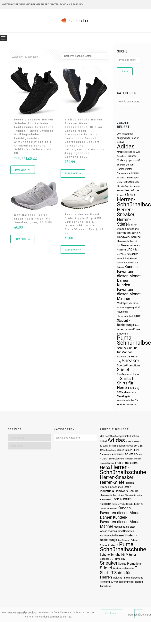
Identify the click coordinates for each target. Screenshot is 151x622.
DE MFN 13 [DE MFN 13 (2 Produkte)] (119, 454)
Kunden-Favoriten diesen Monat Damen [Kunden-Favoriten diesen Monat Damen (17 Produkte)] (129, 273)
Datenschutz (17, 437)
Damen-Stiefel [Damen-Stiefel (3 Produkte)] (124, 169)
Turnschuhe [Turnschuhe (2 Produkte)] (130, 404)
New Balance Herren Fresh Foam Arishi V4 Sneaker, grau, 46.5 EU (33, 218)
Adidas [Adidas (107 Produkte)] (126, 146)
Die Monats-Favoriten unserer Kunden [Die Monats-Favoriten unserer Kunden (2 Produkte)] (129, 186)
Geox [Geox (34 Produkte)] (130, 194)
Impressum (16, 445)
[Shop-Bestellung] (84, 56)
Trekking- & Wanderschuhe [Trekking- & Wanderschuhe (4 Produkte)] (128, 577)
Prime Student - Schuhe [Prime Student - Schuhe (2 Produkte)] (127, 540)
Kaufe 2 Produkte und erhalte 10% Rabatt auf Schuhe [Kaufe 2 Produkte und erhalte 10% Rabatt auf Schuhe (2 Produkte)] (127, 263)
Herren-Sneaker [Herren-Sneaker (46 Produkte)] (126, 212)
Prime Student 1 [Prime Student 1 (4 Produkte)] (109, 545)
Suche (125, 71)
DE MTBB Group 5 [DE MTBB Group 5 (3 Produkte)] (126, 182)
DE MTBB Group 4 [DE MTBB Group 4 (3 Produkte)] (129, 177)
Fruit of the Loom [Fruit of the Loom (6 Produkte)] (126, 463)
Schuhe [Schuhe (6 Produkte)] (122, 348)
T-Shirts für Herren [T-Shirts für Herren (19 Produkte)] (125, 383)
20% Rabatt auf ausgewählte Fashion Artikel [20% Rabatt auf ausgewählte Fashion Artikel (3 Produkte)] (128, 138)
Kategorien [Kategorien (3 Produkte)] (132, 254)
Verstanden (111, 613)
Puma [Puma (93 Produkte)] (124, 337)
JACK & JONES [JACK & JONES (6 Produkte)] (121, 499)
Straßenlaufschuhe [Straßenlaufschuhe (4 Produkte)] (128, 374)
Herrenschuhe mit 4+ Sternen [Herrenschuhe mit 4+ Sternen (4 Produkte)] (117, 495)
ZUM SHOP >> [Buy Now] (23, 169)
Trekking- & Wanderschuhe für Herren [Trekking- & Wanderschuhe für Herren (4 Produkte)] (127, 400)
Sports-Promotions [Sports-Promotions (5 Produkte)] (128, 365)
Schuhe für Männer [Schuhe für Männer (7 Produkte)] (123, 554)
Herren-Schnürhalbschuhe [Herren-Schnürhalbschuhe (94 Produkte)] (123, 470)
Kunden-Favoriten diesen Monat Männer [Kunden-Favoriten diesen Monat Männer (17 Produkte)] (129, 292)
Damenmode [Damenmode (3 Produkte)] (123, 173)
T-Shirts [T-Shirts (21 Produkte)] (124, 378)
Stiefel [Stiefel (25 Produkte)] (123, 369)
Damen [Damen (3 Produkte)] (129, 164)
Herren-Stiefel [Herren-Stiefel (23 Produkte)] (124, 222)
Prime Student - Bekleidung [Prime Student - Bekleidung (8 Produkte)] (129, 320)
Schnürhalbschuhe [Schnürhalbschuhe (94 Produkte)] (123, 549)
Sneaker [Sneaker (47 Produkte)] (130, 360)
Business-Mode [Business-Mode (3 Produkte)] (125, 445)
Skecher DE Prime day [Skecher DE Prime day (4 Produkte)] (112, 558)
